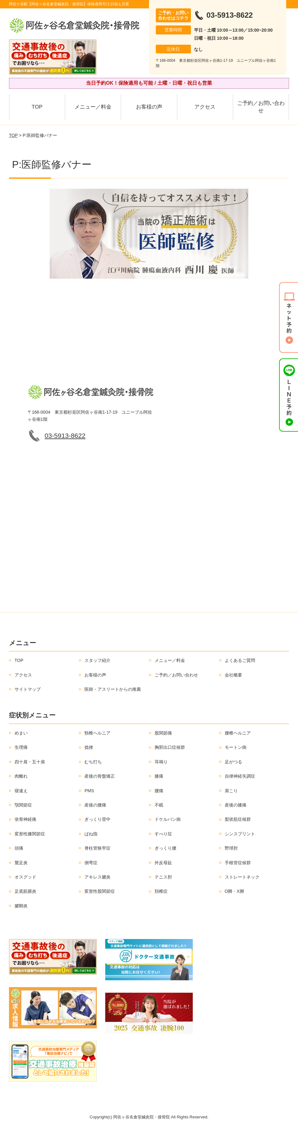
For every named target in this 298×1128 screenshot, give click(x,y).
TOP (37, 107)
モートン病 (235, 747)
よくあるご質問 (240, 660)
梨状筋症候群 (238, 819)
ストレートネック (242, 876)
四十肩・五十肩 (30, 761)
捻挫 (88, 747)
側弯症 (90, 862)
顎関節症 (23, 804)
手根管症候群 (238, 862)
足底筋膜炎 (25, 891)
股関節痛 (163, 732)
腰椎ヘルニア (238, 732)
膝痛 (159, 776)
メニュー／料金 (92, 107)
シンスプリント (240, 833)
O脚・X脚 (234, 891)
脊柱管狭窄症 (97, 848)
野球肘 (231, 848)
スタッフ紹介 (97, 660)
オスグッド (25, 876)
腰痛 (159, 790)
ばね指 (90, 833)
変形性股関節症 (99, 891)
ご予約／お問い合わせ (261, 107)
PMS (89, 790)
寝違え (21, 790)
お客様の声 (149, 107)
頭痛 (19, 848)
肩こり (231, 790)
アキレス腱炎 (97, 876)
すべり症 (163, 833)
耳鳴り (161, 761)
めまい (21, 732)
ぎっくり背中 (97, 819)
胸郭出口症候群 (170, 747)
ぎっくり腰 (165, 848)
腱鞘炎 (21, 905)
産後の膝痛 (235, 804)
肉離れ (21, 776)
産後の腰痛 (95, 804)
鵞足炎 (21, 862)
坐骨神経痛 (25, 819)
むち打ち (93, 761)
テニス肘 (163, 876)
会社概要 (233, 674)
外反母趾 (163, 862)
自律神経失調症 (240, 776)
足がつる (233, 761)
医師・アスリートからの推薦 (112, 689)
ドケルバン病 (168, 819)
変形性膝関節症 (30, 833)
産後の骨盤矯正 (99, 776)
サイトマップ (28, 689)
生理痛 (21, 747)
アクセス (204, 107)
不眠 (159, 804)
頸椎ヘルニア (97, 732)
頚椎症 (161, 891)
